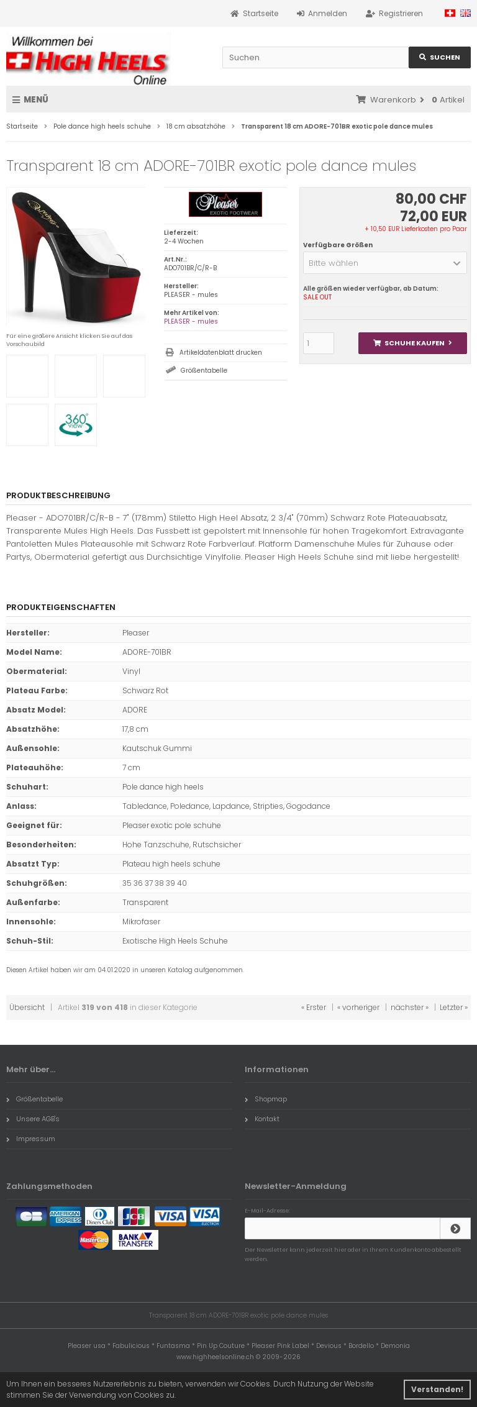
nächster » (410, 1007)
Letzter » (454, 1007)
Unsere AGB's (33, 1119)
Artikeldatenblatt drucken (220, 352)
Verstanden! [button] (437, 1389)
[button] (385, 263)
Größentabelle (204, 370)
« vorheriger (358, 1007)
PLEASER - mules (191, 321)
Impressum (30, 1139)
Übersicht (27, 1007)
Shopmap (266, 1099)
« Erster (313, 1007)
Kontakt (262, 1119)
